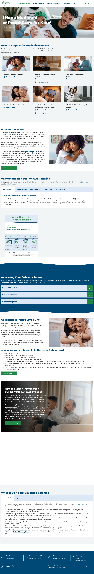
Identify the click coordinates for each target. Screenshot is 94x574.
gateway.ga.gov (31, 152)
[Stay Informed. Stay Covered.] (6, 3)
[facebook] (85, 3)
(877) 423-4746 (61, 558)
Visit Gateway (8, 168)
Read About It (10, 77)
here (26, 411)
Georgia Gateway (10, 558)
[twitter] (88, 3)
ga (12, 282)
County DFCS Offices (35, 558)
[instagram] (91, 3)
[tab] (8, 189)
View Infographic (42, 82)
